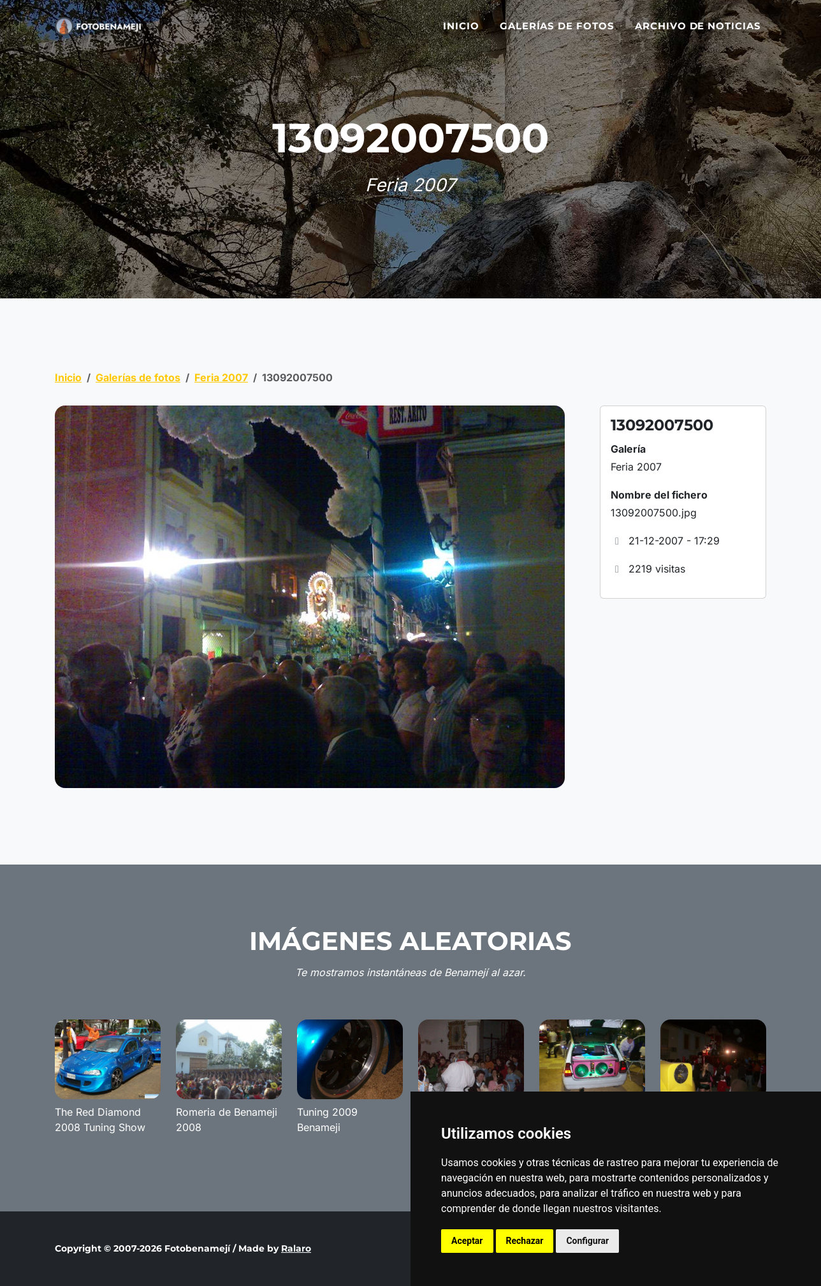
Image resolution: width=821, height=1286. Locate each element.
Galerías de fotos (557, 33)
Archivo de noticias (698, 33)
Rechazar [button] (525, 1241)
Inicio (461, 33)
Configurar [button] (587, 1241)
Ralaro (296, 1248)
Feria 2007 (221, 377)
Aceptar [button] (467, 1241)
